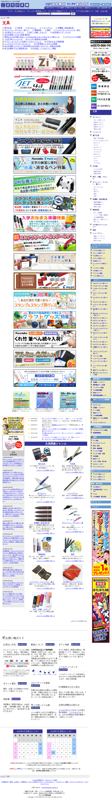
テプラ (96, 161)
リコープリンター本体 (99, 358)
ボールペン (32, 28)
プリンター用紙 (97, 273)
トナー (71, 11)
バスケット (48, 780)
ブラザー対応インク (99, 250)
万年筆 (19, 28)
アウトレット (96, 502)
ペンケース (97, 132)
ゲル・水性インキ (99, 120)
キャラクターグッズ (99, 443)
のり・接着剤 (98, 213)
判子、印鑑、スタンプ (38, 32)
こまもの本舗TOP (37, 780)
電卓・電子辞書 (99, 138)
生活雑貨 (95, 456)
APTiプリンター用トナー (100, 283)
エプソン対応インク (99, 258)
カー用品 (95, 440)
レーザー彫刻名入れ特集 (37, 39)
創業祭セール (56, 425)
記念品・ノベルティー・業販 (44, 48)
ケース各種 (96, 410)
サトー (96, 158)
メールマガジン (65, 710)
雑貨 (95, 437)
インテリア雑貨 (97, 451)
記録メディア (97, 393)
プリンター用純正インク (57, 11)
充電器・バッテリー (99, 382)
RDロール (97, 154)
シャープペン (47, 28)
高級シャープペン (99, 236)
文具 (97, 11)
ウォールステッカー (99, 466)
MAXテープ (97, 147)
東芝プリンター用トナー (100, 370)
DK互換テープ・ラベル (61, 32)
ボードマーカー (99, 187)
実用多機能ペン (99, 204)
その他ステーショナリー (14, 32)
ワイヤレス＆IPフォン (99, 422)
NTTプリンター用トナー (100, 344)
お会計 (55, 780)
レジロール (97, 156)
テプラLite (97, 163)
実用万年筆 (97, 173)
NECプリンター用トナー (100, 342)
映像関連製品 (97, 433)
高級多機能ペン (99, 202)
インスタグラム (75, 712)
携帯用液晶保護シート (99, 395)
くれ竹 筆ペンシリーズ (13, 39)
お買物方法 (5, 782)
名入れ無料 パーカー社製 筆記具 (17, 35)
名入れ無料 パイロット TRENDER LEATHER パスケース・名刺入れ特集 (32, 46)
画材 (48, 30)
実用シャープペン (99, 238)
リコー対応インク (98, 276)
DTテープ (97, 143)
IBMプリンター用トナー (100, 323)
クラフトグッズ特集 (73, 37)
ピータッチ (97, 152)
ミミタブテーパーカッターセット (17, 44)
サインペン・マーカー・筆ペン (16, 30)
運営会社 (24, 782)
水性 (95, 196)
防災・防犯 (96, 446)
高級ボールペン (99, 124)
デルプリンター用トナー (100, 302)
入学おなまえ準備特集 (55, 41)
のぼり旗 (103, 11)
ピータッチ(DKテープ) (101, 140)
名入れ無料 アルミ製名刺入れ (16, 48)
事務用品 (37, 30)
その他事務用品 (99, 217)
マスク (10, 11)
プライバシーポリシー (77, 782)
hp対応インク (97, 261)
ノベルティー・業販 (61, 782)
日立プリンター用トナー (100, 318)
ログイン (95, 21)
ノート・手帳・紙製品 (101, 215)
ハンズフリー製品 (98, 387)
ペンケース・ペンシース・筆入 (68, 30)
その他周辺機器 (97, 390)
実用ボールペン (99, 127)
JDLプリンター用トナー (100, 326)
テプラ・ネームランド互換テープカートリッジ (22, 41)
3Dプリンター (97, 405)
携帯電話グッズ (98, 379)
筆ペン (96, 189)
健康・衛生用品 (96, 484)
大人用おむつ (20, 11)
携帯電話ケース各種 (99, 385)
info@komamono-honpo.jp (50, 787)
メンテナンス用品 (98, 268)
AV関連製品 (97, 427)
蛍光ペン (96, 191)
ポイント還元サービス (35, 782)
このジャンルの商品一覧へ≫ (45, 470)
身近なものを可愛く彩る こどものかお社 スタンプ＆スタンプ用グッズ (32, 37)
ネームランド (98, 149)
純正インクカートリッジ (100, 471)
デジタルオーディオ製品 (100, 430)
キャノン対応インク (99, 253)
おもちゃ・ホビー (98, 464)
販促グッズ (96, 459)
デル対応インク (97, 256)
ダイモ (96, 145)
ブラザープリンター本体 (100, 286)
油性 (95, 194)
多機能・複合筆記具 (66, 28)
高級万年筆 (97, 171)
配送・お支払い (15, 782)
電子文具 (7, 28)
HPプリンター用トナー (100, 320)
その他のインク (97, 270)
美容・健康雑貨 (97, 448)
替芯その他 (97, 129)
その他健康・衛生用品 (99, 496)
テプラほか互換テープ (84, 11)
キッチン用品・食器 (99, 453)
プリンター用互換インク (36, 11)
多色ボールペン (99, 122)
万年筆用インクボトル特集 (46, 44)
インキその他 (98, 169)
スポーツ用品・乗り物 (99, 461)
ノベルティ (95, 507)
